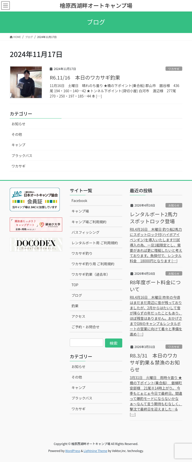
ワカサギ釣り (82, 253)
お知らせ (19, 123)
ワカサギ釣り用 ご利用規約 (93, 263)
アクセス (78, 316)
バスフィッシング (86, 232)
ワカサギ (174, 69)
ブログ (77, 295)
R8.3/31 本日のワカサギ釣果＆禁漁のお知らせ (155, 362)
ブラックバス (22, 155)
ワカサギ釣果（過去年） (91, 274)
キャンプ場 (80, 211)
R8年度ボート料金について (155, 285)
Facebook (79, 200)
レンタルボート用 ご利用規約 (95, 242)
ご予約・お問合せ (86, 326)
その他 (17, 134)
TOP (75, 284)
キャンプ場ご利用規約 (89, 221)
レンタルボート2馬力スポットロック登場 (154, 217)
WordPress (72, 450)
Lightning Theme (95, 450)
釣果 (75, 305)
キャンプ (19, 144)
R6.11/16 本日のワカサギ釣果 (85, 77)
